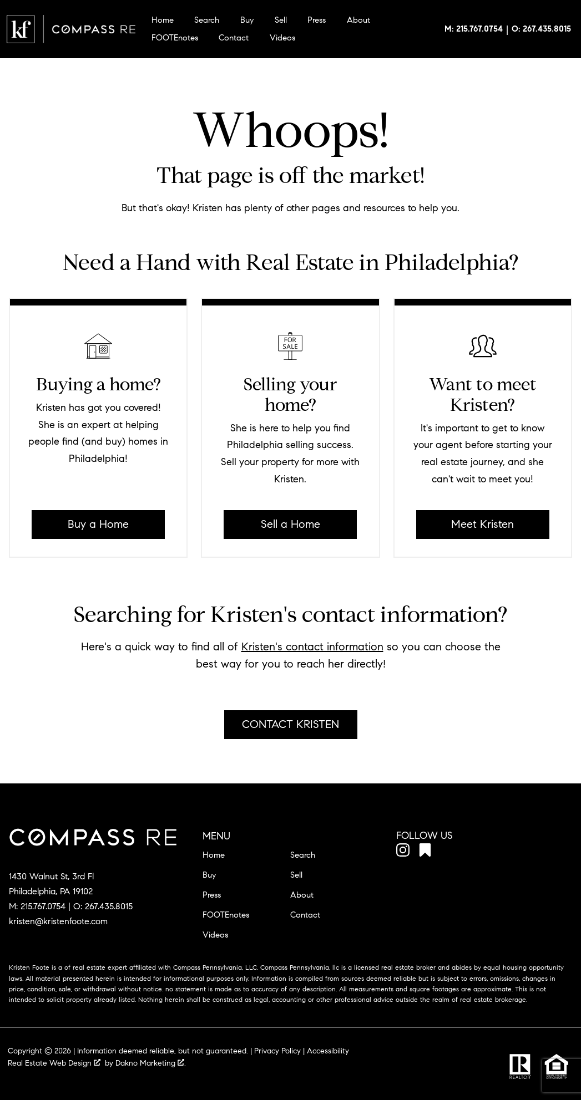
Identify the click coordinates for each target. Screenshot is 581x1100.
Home (162, 20)
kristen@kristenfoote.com (58, 921)
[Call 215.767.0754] (473, 29)
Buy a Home (98, 524)
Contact (234, 38)
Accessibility (328, 1051)
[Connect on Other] (425, 852)
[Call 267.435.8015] (541, 29)
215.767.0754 (43, 906)
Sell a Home (290, 524)
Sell (281, 20)
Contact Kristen (290, 724)
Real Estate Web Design (54, 1063)
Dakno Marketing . (150, 1063)
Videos (282, 38)
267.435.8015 (109, 906)
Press (316, 20)
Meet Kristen (482, 524)
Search (206, 20)
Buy (247, 20)
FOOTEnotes (174, 38)
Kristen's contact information (312, 647)
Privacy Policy (277, 1051)
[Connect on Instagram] (403, 852)
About (358, 20)
